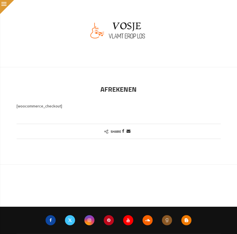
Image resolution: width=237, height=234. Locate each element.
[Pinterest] (109, 220)
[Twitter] (70, 220)
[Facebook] (51, 220)
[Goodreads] (167, 220)
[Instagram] (89, 220)
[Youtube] (128, 220)
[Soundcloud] (148, 220)
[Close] (7, 7)
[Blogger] (186, 220)
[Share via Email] (128, 131)
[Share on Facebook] (123, 131)
